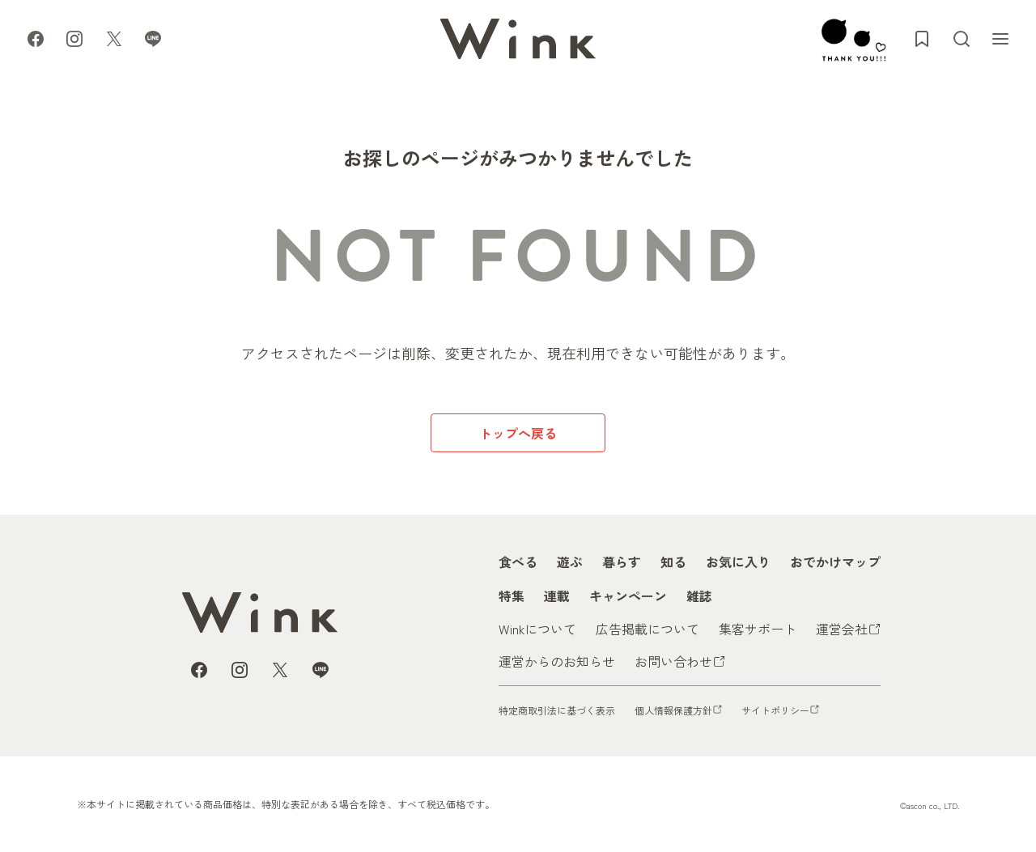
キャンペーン (628, 595)
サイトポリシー (775, 710)
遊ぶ (570, 561)
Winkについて (537, 628)
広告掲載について (647, 628)
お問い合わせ (673, 661)
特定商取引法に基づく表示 (557, 710)
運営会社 (842, 628)
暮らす (621, 561)
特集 (511, 595)
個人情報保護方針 (673, 710)
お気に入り (738, 561)
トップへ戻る (518, 433)
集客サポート (757, 628)
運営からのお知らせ (557, 661)
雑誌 (699, 595)
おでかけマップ (835, 561)
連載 (557, 595)
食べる (518, 561)
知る (673, 561)
